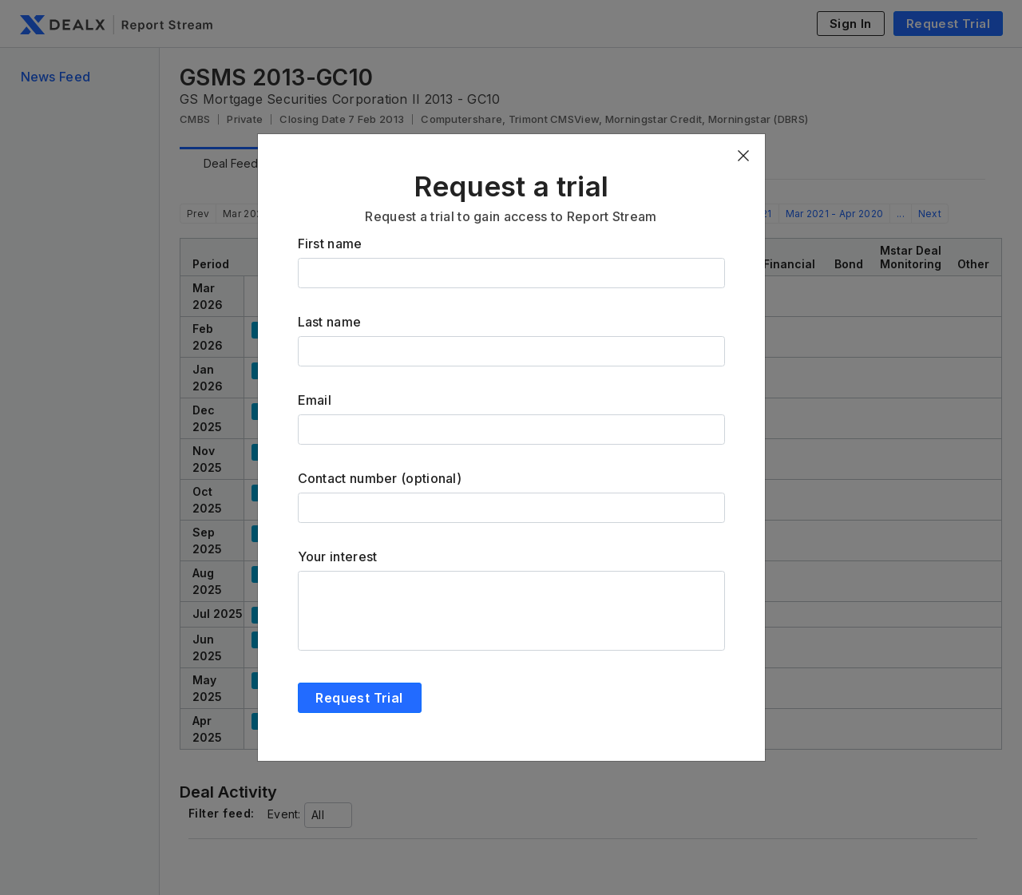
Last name (330, 322)
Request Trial (358, 698)
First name (330, 243)
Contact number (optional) (380, 478)
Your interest (338, 556)
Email (315, 400)
